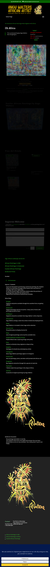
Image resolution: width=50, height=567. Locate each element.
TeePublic (9, 366)
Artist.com (9, 308)
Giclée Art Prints (10, 271)
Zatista (8, 371)
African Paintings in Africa (13, 536)
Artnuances (9, 319)
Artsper (8, 301)
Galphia (8, 347)
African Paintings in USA (12, 263)
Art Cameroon (12, 280)
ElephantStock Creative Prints (15, 337)
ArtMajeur (9, 314)
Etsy (7, 342)
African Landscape (13, 258)
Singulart (9, 361)
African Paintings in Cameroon (14, 266)
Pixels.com (9, 356)
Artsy (7, 323)
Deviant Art (9, 328)
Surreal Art (22, 258)
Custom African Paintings (13, 269)
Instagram (9, 352)
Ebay (7, 333)
